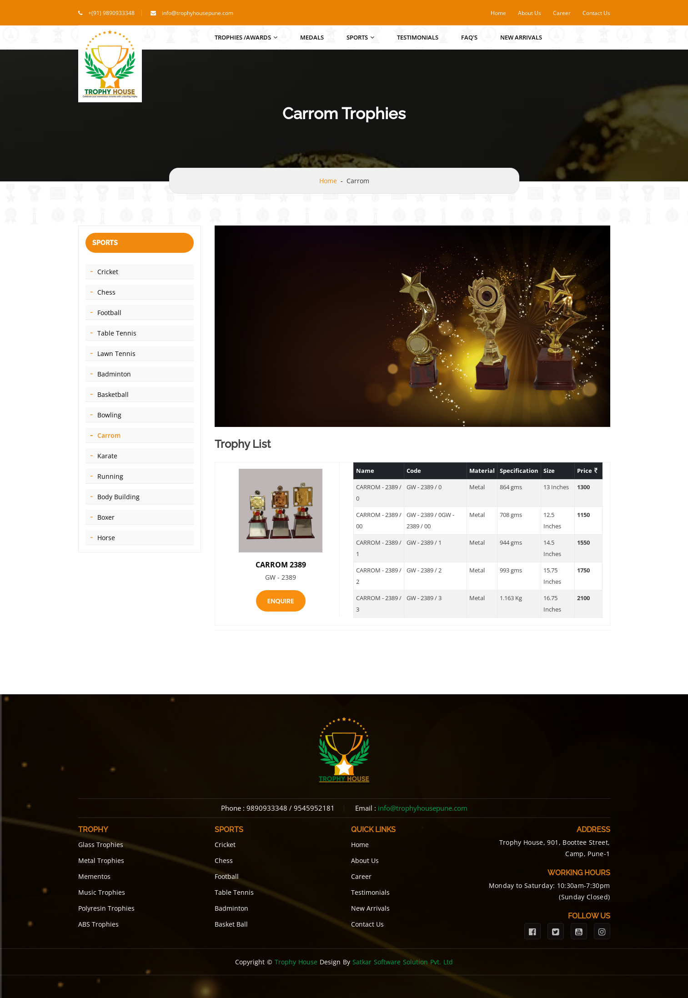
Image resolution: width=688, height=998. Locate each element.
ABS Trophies (98, 924)
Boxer (106, 517)
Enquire (280, 601)
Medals (312, 37)
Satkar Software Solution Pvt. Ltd (402, 962)
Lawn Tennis (116, 353)
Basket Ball (231, 924)
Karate (107, 455)
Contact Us (596, 13)
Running (110, 476)
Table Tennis (116, 333)
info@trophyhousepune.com (197, 13)
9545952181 (314, 807)
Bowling (109, 415)
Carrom (109, 435)
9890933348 (266, 807)
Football (109, 312)
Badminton (114, 374)
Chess (106, 292)
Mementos (94, 876)
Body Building (118, 496)
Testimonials (417, 37)
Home (498, 13)
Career (562, 13)
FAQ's (469, 37)
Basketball (113, 394)
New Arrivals (521, 37)
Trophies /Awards (246, 37)
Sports (360, 37)
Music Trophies (101, 892)
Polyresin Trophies (106, 908)
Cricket (107, 271)
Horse (106, 537)
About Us (529, 13)
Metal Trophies (101, 860)
